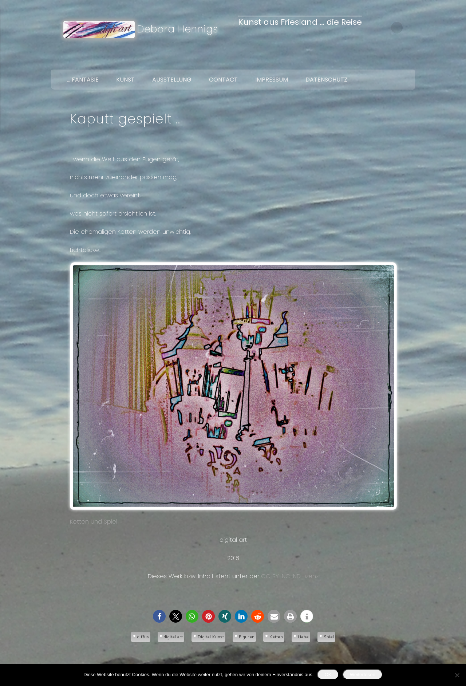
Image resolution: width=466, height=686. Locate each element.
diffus (143, 637)
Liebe (303, 637)
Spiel (328, 637)
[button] (159, 616)
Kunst (125, 79)
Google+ (407, 61)
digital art (173, 637)
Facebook (376, 61)
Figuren (246, 637)
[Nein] (457, 675)
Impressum (271, 79)
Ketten (276, 637)
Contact (223, 79)
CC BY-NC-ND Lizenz (290, 576)
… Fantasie (83, 79)
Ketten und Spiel (233, 394)
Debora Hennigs (177, 29)
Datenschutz (326, 79)
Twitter (392, 61)
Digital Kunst (210, 637)
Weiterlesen (362, 674)
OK (327, 674)
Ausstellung (171, 79)
